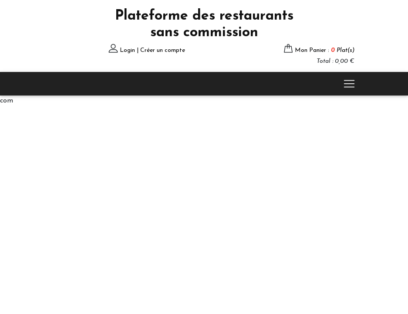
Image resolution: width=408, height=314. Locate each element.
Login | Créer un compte (152, 50)
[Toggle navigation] (349, 83)
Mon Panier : (324, 50)
